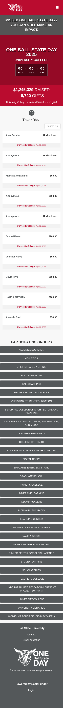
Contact (31, 634)
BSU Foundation (31, 640)
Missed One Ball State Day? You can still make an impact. (31, 25)
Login (31, 690)
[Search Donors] (52, 126)
